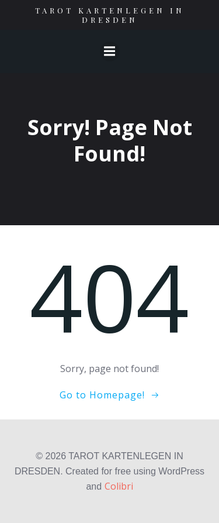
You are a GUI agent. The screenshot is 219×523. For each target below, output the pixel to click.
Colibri (119, 486)
